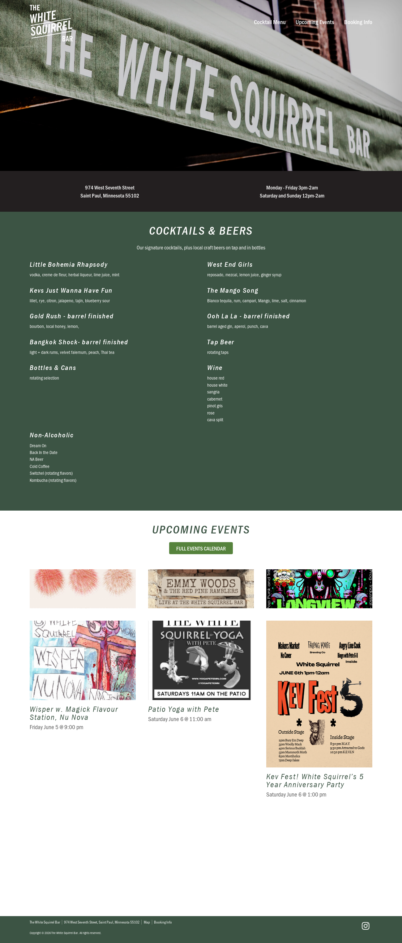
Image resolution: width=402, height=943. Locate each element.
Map (147, 922)
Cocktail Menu (270, 22)
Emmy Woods (201, 637)
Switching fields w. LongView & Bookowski (319, 637)
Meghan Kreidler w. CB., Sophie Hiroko (83, 637)
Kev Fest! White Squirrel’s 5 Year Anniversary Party (319, 810)
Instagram (365, 926)
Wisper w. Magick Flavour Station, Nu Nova (83, 810)
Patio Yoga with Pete (201, 810)
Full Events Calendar (201, 548)
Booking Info (358, 22)
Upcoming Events (315, 22)
